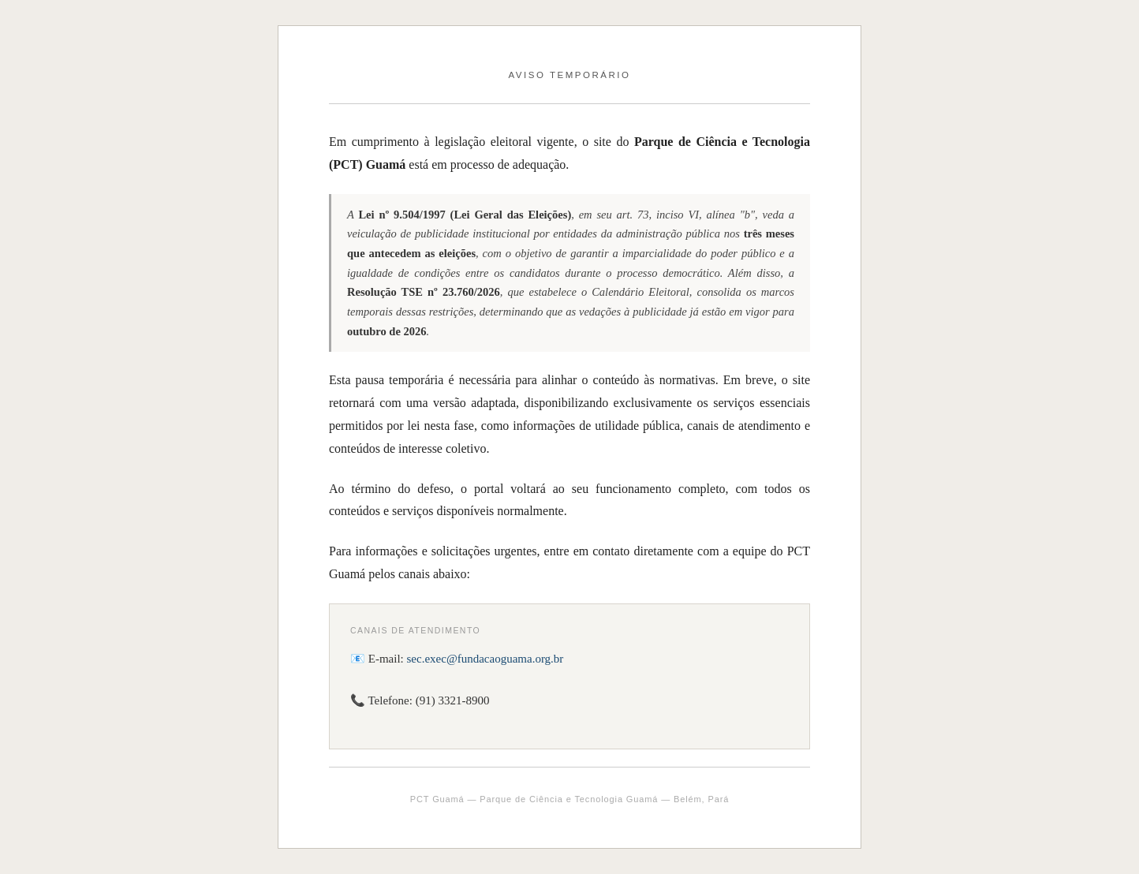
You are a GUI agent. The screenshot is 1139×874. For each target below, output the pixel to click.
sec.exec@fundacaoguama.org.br (485, 658)
